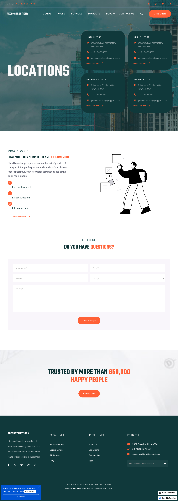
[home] (17, 14)
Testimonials (94, 455)
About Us (93, 444)
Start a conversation (19, 216)
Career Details (56, 450)
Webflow (109, 488)
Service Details (57, 444)
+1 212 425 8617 (99, 52)
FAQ (52, 460)
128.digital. (89, 488)
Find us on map (95, 63)
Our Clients (94, 450)
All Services (55, 455)
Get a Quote (160, 13)
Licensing (107, 484)
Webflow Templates (73, 488)
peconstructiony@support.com (105, 58)
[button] (48, 14)
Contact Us (126, 13)
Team (91, 460)
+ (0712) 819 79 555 (141, 449)
